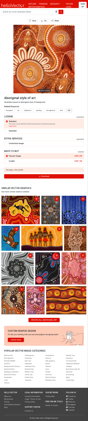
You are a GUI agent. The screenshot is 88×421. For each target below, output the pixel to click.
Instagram (71, 405)
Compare (81, 151)
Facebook (71, 396)
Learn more (12, 126)
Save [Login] (32, 21)
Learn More (80, 117)
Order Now (16, 340)
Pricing (69, 4)
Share (55, 21)
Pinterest (70, 402)
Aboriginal (9, 110)
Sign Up (83, 5)
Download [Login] (44, 176)
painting (39, 110)
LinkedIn (70, 410)
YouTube (70, 407)
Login (68, 7)
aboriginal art (50, 110)
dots (61, 110)
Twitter (69, 399)
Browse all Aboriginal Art (44, 320)
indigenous (27, 110)
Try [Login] (44, 21)
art (18, 110)
